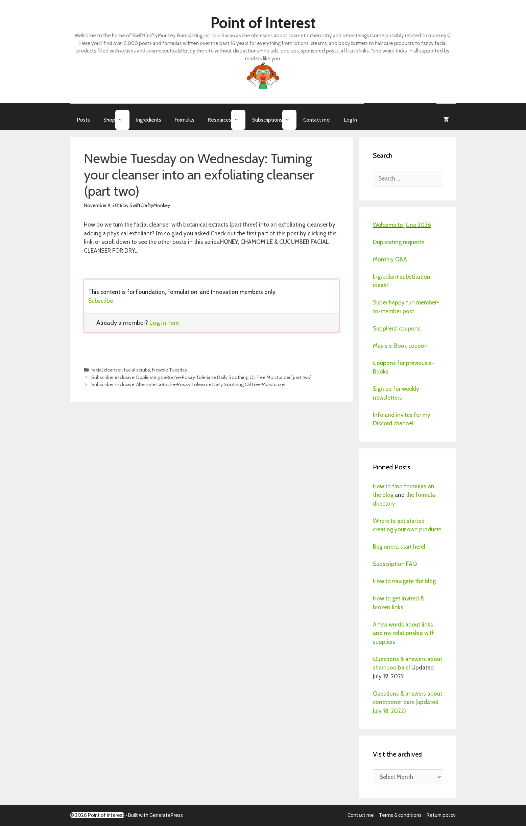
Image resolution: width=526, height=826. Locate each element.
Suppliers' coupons (397, 328)
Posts (83, 120)
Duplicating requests (399, 242)
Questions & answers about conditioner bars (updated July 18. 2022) (407, 702)
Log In (350, 120)
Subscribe (100, 300)
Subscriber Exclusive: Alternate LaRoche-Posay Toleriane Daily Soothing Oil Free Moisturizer (188, 384)
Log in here (164, 322)
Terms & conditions (400, 815)
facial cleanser (106, 370)
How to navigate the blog (404, 581)
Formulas (184, 120)
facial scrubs (137, 370)
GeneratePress (166, 815)
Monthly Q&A (390, 259)
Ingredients (148, 120)
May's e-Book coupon (400, 345)
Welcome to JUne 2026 (402, 224)
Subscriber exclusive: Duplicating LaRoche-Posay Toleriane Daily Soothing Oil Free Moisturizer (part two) (201, 377)
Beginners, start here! (399, 546)
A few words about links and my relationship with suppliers (404, 633)
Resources (226, 120)
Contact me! (317, 120)
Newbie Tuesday (169, 370)
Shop (116, 120)
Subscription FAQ (395, 563)
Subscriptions (274, 120)
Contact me (361, 815)
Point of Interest (263, 23)
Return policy (441, 815)
